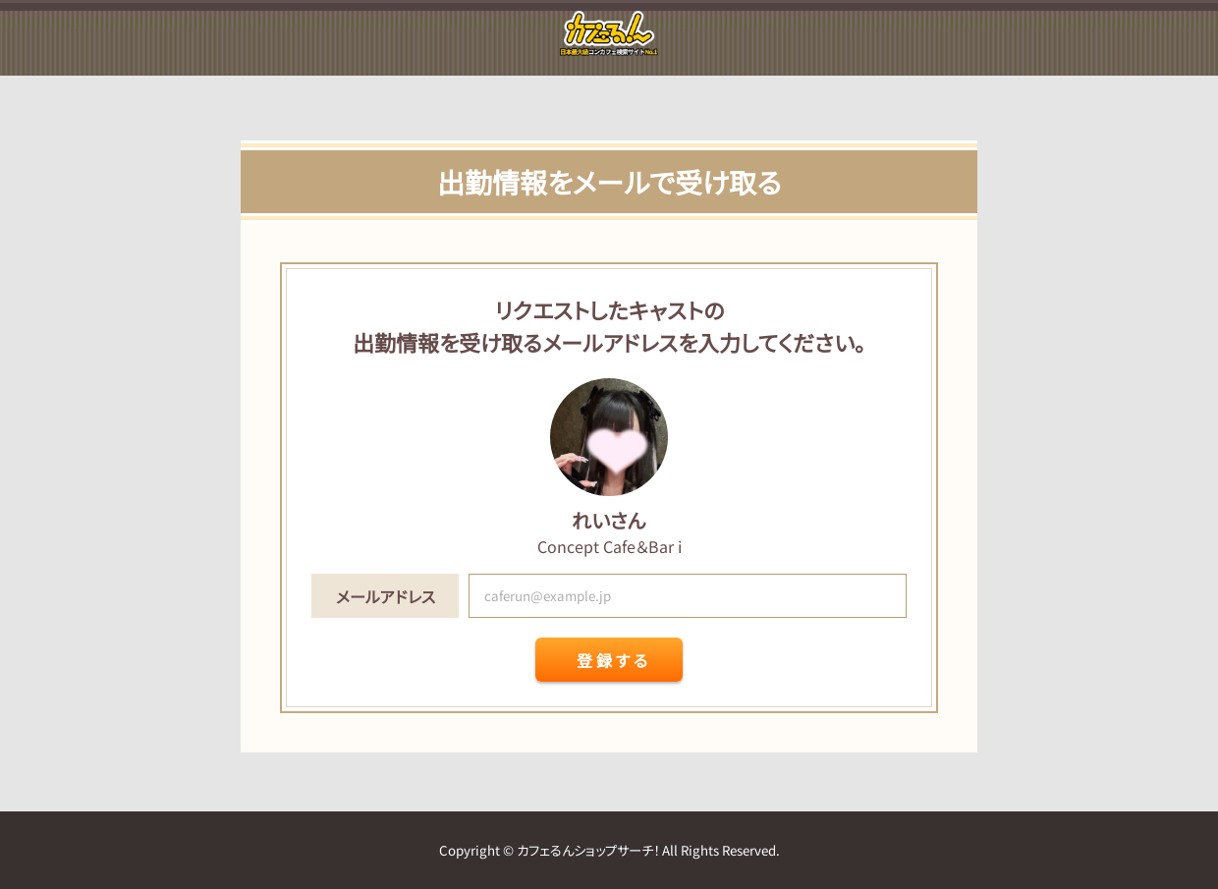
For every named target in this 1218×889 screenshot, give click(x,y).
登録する (614, 660)
